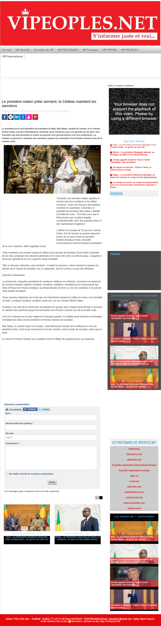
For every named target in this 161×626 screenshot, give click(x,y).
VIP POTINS (109, 50)
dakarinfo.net (134, 459)
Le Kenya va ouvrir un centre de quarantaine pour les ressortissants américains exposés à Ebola (134, 186)
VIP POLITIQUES (67, 50)
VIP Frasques (90, 50)
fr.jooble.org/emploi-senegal (134, 470)
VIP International (12, 56)
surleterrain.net (134, 497)
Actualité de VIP (44, 50)
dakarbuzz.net (134, 454)
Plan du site (61, 621)
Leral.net (134, 481)
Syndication (76, 621)
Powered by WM (113, 621)
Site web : (9, 433)
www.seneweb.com (134, 503)
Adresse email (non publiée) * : (19, 423)
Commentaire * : (12, 443)
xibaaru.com (134, 508)
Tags (102, 621)
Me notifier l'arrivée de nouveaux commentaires (31, 474)
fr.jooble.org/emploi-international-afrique (134, 465)
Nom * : (8, 413)
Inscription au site (91, 621)
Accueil (6, 50)
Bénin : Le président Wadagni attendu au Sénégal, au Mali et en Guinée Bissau (77, 538)
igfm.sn (134, 476)
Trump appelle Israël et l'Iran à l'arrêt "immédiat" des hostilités (130, 162)
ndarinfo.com (134, 486)
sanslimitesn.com (134, 492)
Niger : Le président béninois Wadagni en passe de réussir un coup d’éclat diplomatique (133, 177)
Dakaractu (134, 448)
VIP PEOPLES (129, 50)
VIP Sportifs (22, 50)
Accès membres (48, 621)
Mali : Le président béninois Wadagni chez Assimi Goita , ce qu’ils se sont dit (27, 538)
